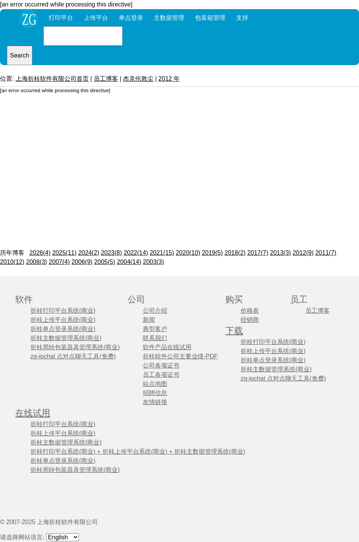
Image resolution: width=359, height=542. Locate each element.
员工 (299, 299)
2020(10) (188, 252)
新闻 (149, 320)
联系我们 (155, 338)
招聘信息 (155, 393)
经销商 (250, 320)
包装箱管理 (210, 17)
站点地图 (155, 384)
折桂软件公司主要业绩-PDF (180, 356)
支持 (242, 17)
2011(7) (325, 252)
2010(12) (12, 262)
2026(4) (39, 252)
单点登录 (131, 17)
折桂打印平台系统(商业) (63, 310)
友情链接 (155, 402)
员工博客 (106, 78)
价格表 (250, 310)
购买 (234, 299)
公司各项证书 (161, 365)
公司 (136, 299)
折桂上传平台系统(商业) (63, 320)
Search (19, 55)
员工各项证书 (161, 374)
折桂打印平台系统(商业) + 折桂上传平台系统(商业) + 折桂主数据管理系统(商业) (137, 451)
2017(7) (257, 252)
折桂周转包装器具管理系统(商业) (75, 347)
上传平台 (96, 17)
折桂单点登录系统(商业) (63, 329)
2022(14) (136, 252)
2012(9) (303, 252)
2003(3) (153, 262)
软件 (24, 299)
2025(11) (64, 252)
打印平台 (61, 17)
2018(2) (235, 252)
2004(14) (129, 262)
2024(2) (88, 252)
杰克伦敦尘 (138, 78)
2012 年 (169, 78)
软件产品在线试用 (167, 347)
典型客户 (155, 329)
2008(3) (36, 262)
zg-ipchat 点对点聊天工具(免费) (73, 356)
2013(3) (280, 252)
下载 (234, 331)
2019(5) (212, 252)
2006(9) (82, 262)
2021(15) (162, 252)
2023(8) (111, 252)
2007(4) (59, 262)
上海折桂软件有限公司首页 (52, 78)
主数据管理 (169, 17)
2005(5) (104, 262)
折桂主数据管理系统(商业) (66, 338)
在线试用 (32, 413)
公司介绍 (155, 310)
